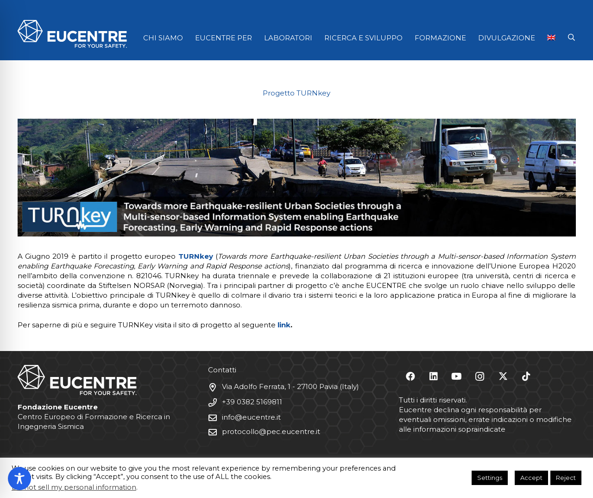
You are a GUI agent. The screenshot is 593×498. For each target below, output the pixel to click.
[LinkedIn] (433, 376)
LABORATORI (288, 37)
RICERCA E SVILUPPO (363, 37)
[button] (571, 37)
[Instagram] (480, 376)
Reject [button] (566, 477)
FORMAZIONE (440, 37)
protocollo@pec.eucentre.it (271, 431)
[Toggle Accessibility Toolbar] (19, 478)
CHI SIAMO (163, 37)
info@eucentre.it (251, 417)
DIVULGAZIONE (506, 37)
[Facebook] (410, 376)
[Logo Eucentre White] (72, 34)
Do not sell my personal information (74, 487)
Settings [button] (489, 477)
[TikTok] (526, 376)
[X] (503, 376)
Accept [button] (531, 477)
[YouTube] (456, 376)
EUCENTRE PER (223, 37)
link (284, 324)
